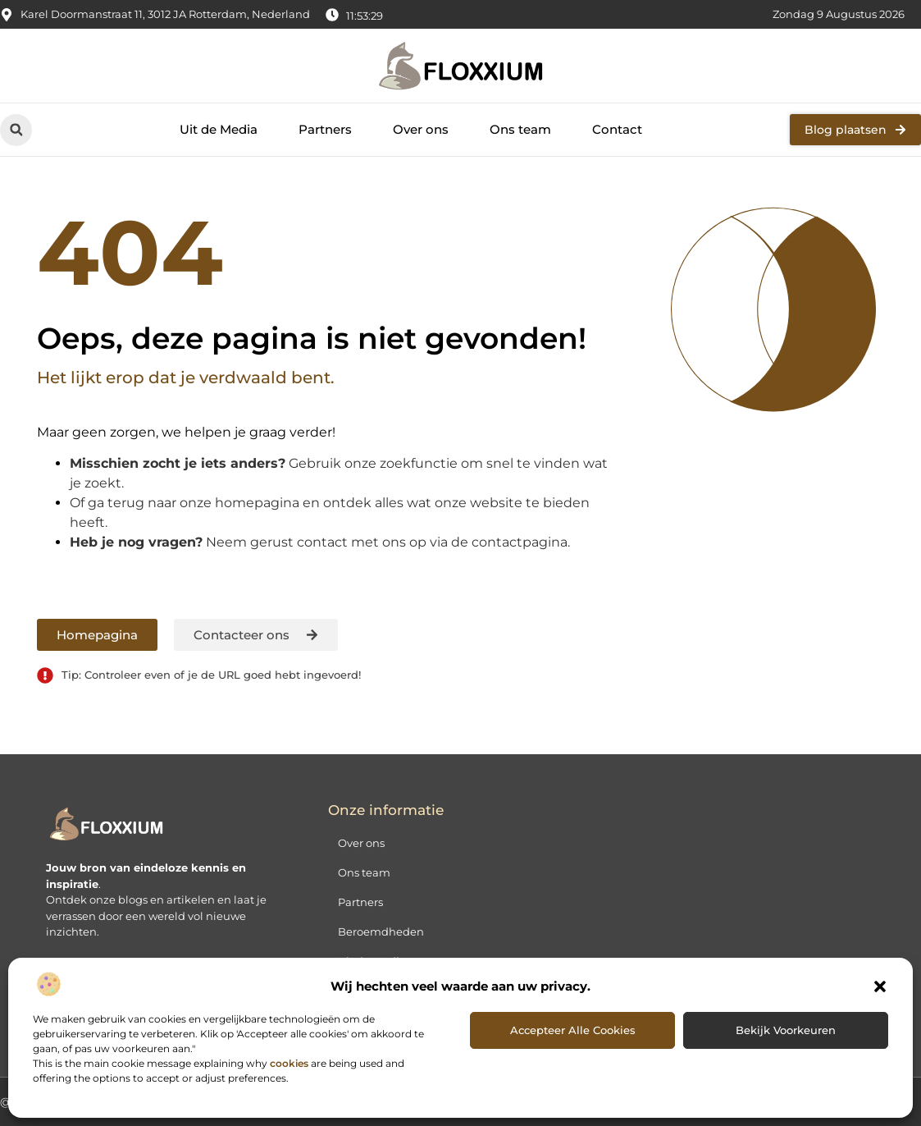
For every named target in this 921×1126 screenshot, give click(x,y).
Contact (617, 129)
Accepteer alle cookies (573, 1030)
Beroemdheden (381, 931)
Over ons (421, 129)
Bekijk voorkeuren (786, 1030)
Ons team (520, 129)
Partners (325, 129)
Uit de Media (219, 129)
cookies (289, 1063)
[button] (880, 986)
